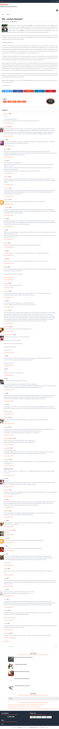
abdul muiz (6, 199)
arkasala (5, 568)
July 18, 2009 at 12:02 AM (9, 352)
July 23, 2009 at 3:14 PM (8, 620)
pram (5, 300)
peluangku (6, 427)
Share (18, 91)
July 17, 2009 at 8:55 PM (8, 323)
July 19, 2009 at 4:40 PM (8, 496)
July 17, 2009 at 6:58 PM (8, 279)
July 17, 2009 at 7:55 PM (8, 287)
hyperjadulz (6, 489)
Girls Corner (6, 188)
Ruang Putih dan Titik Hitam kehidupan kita (22, 678)
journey (5, 623)
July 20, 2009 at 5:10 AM (8, 574)
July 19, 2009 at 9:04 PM (8, 534)
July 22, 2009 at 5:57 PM (8, 595)
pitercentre (6, 283)
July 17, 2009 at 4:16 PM (8, 215)
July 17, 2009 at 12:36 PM (9, 184)
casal (5, 578)
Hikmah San (6, 510)
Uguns (5, 589)
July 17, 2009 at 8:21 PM (8, 307)
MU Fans (5, 149)
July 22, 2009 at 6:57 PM (8, 607)
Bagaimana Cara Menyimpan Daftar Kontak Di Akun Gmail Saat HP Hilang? (26, 704)
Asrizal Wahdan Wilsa (8, 530)
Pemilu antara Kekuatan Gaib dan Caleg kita (22, 671)
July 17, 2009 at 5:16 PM (8, 239)
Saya (2, 56)
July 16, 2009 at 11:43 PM (9, 145)
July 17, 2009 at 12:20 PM (9, 173)
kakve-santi (6, 113)
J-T (4, 546)
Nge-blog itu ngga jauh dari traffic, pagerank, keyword (24, 657)
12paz (5, 520)
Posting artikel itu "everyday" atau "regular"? (22, 685)
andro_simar (6, 459)
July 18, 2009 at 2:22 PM (8, 444)
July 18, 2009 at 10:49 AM (9, 401)
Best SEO (5, 266)
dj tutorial (6, 243)
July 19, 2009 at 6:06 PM (8, 517)
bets (4, 478)
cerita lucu (39, 717)
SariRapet (6, 610)
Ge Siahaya (6, 126)
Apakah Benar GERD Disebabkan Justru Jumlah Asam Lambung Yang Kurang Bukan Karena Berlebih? (33, 708)
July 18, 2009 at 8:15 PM (8, 455)
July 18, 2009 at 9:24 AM (8, 375)
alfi (4, 368)
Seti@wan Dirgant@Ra (8, 438)
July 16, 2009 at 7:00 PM (8, 136)
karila (5, 160)
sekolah (25, 32)
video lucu (49, 717)
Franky (5, 538)
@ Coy (5, 258)
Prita (22, 80)
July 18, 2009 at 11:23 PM (9, 465)
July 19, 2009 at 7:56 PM (8, 526)
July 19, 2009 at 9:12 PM (8, 542)
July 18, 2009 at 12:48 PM (9, 423)
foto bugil (44, 717)
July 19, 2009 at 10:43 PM (9, 565)
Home (2, 724)
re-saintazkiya (7, 448)
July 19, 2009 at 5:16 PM (8, 507)
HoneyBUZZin (7, 326)
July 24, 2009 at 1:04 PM (8, 629)
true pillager (6, 207)
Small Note (4, 4)
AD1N (5, 250)
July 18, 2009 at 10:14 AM (9, 389)
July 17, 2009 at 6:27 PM (8, 255)
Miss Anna (6, 176)
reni (4, 139)
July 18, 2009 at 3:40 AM (8, 365)
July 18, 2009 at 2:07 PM (8, 435)
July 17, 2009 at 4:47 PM (8, 226)
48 (13, 21)
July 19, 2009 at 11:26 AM (9, 475)
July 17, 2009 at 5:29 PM (8, 247)
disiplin (47, 47)
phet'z (5, 404)
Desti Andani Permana (8, 334)
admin (4, 99)
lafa (4, 554)
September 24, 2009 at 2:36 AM (10, 637)
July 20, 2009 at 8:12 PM (8, 586)
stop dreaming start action (9, 277)
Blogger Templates (33, 727)
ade (4, 230)
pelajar (42, 68)
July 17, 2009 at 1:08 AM (8, 157)
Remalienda (6, 417)
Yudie (5, 499)
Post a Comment (5, 641)
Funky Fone (6, 310)
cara (34, 717)
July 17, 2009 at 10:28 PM (9, 331)
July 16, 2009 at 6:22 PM (8, 123)
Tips (31, 717)
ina (4, 378)
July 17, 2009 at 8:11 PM (8, 297)
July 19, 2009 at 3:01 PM (8, 486)
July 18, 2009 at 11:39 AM (9, 414)
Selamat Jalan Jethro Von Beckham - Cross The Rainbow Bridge (24, 706)
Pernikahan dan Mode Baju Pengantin (21, 664)
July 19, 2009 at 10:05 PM (9, 550)
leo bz (5, 599)
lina (4, 393)
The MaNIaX (6, 291)
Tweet (7, 91)
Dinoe (5, 218)
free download (7, 633)
